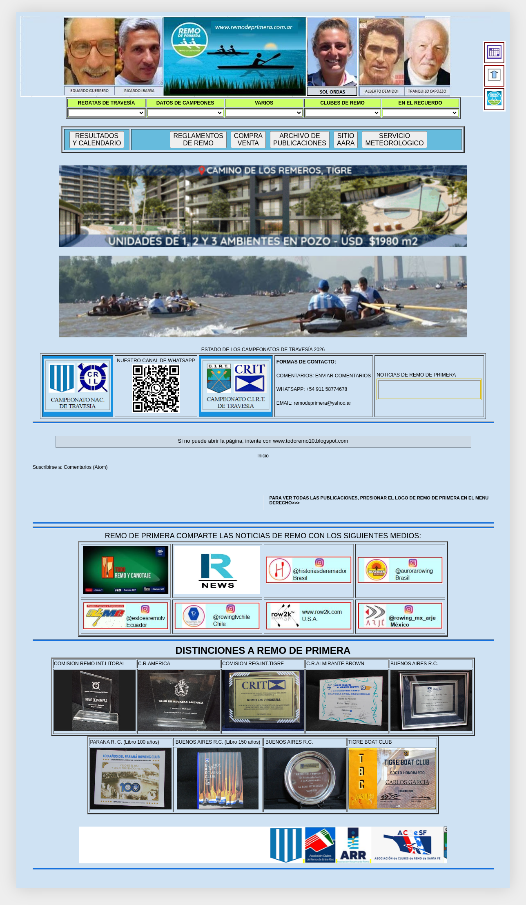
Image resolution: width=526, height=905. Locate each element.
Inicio (263, 456)
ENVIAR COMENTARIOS (343, 376)
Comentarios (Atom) (85, 467)
